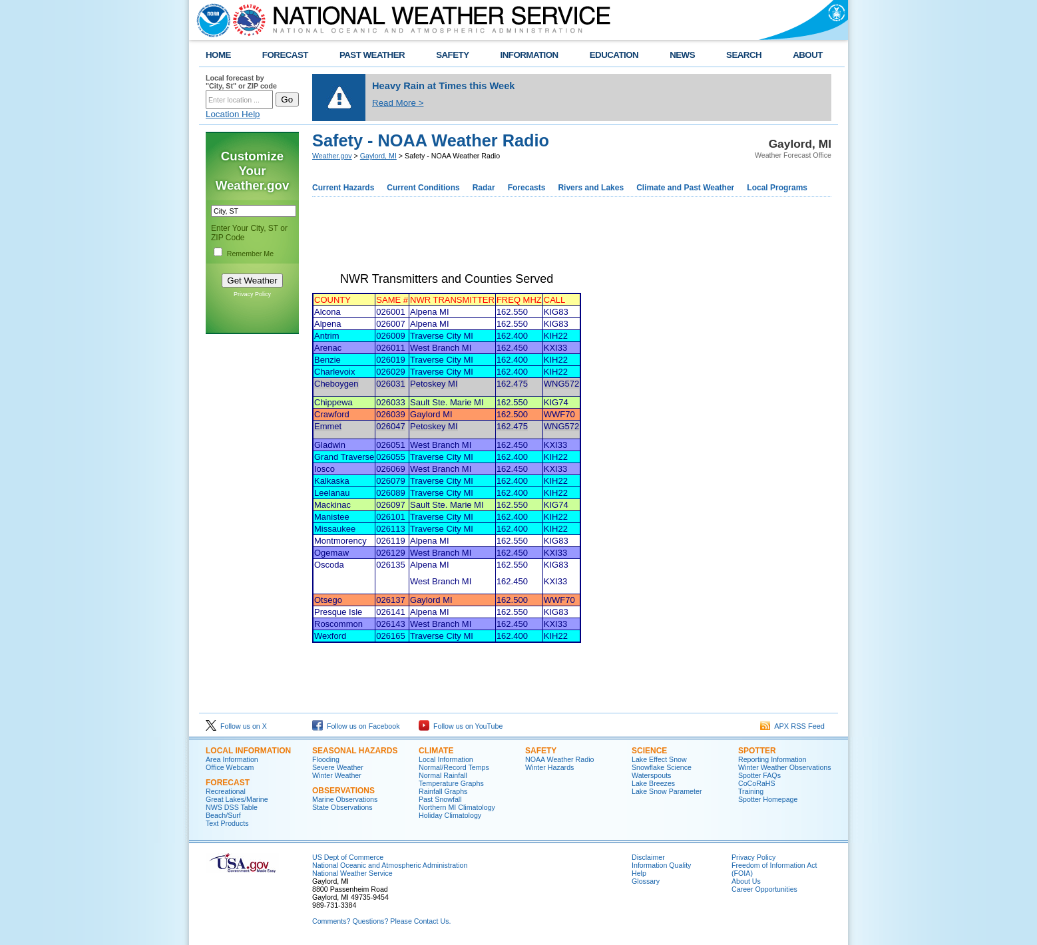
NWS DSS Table (232, 807)
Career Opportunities (764, 889)
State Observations (342, 807)
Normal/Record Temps (454, 767)
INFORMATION (529, 55)
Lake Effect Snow (659, 759)
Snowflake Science (662, 767)
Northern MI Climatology (457, 807)
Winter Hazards (549, 767)
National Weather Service (352, 873)
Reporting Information (772, 759)
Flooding (325, 759)
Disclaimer (648, 857)
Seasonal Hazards (354, 750)
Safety (540, 750)
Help (639, 873)
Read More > (397, 103)
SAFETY (452, 55)
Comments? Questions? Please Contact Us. (381, 921)
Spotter (757, 750)
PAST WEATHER (372, 55)
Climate (436, 750)
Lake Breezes (653, 783)
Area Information (232, 759)
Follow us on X (236, 726)
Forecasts (527, 187)
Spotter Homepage (767, 799)
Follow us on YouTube (461, 726)
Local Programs (777, 187)
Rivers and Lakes (591, 187)
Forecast (228, 782)
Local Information (248, 750)
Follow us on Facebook (356, 726)
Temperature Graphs (451, 783)
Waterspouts (651, 775)
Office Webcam (230, 767)
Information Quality (661, 865)
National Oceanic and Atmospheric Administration (389, 865)
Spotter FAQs (759, 775)
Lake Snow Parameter (667, 791)
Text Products (227, 823)
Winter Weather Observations (784, 767)
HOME (218, 55)
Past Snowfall (440, 799)
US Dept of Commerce (347, 857)
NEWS (682, 55)
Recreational (226, 791)
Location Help (233, 114)
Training (750, 791)
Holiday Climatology (450, 815)
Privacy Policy (252, 294)
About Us (746, 881)
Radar (484, 187)
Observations (343, 790)
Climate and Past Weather (685, 187)
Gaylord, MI (378, 156)
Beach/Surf (223, 815)
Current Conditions (423, 187)
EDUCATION (614, 55)
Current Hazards (343, 187)
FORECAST (285, 55)
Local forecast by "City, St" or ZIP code (241, 82)
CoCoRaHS (756, 783)
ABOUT (808, 55)
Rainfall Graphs (443, 791)
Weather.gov (332, 156)
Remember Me (250, 254)
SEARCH (743, 55)
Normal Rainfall (443, 775)
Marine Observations (344, 799)
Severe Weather (337, 767)
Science (649, 750)
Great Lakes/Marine (237, 799)
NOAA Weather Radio (559, 759)
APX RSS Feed (792, 726)
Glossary (646, 881)
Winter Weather (336, 775)
